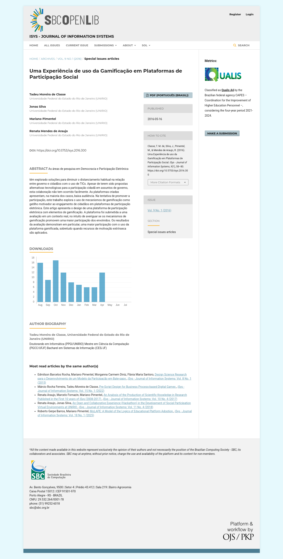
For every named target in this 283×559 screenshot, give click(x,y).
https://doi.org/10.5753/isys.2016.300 (61, 150)
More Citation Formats (165, 182)
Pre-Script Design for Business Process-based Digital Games (137, 386)
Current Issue (77, 45)
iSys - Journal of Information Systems (72, 36)
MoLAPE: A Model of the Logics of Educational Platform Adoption (132, 411)
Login (249, 14)
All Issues (52, 45)
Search (243, 45)
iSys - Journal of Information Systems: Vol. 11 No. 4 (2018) (116, 407)
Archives (48, 58)
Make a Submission (222, 133)
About (128, 45)
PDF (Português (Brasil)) (168, 95)
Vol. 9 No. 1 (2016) (69, 58)
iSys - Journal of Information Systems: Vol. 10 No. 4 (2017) (140, 399)
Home (34, 45)
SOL (145, 45)
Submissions (104, 45)
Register (235, 14)
